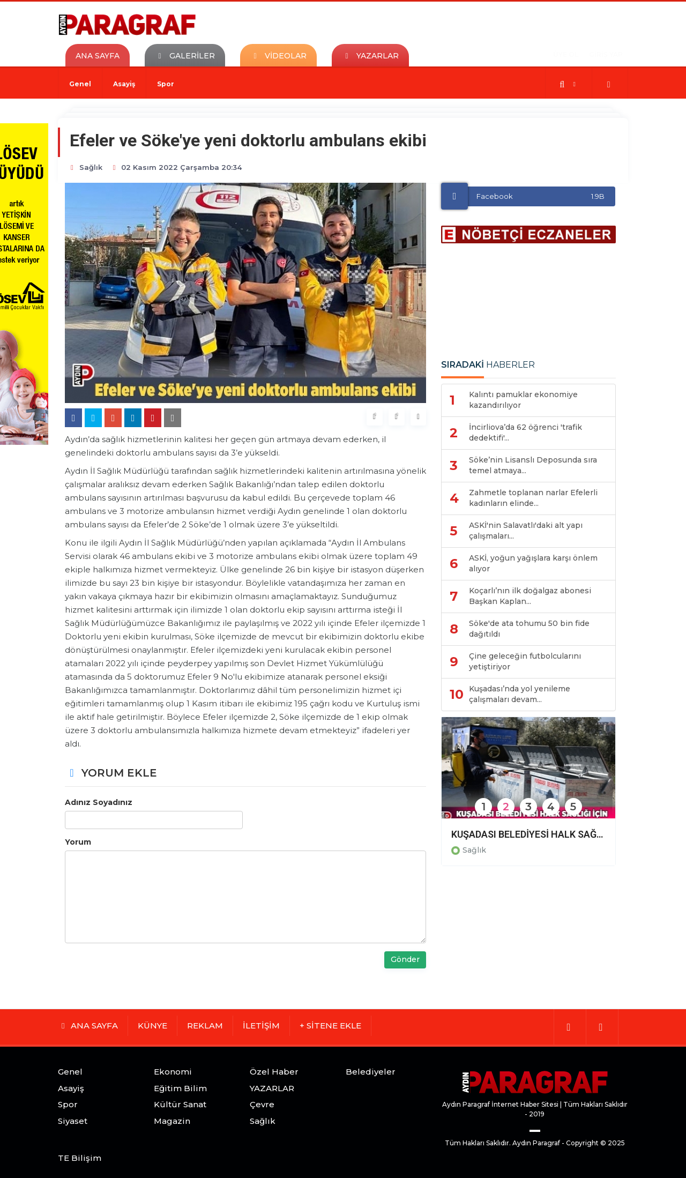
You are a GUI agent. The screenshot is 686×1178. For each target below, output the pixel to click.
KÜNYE (152, 1025)
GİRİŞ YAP (606, 54)
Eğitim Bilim (180, 1088)
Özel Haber (274, 1072)
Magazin (172, 1121)
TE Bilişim (79, 1158)
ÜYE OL (565, 54)
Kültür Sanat (180, 1104)
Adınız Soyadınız (98, 802)
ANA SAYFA (98, 56)
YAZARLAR (272, 1088)
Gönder (405, 959)
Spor (165, 84)
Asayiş (124, 84)
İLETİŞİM (261, 1025)
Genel (80, 84)
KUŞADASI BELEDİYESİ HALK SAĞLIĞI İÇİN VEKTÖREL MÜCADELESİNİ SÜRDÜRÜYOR (528, 834)
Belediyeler (371, 1072)
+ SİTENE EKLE (330, 1025)
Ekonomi (173, 1072)
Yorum (78, 842)
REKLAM (205, 1025)
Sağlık (474, 850)
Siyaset (72, 1121)
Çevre (262, 1104)
